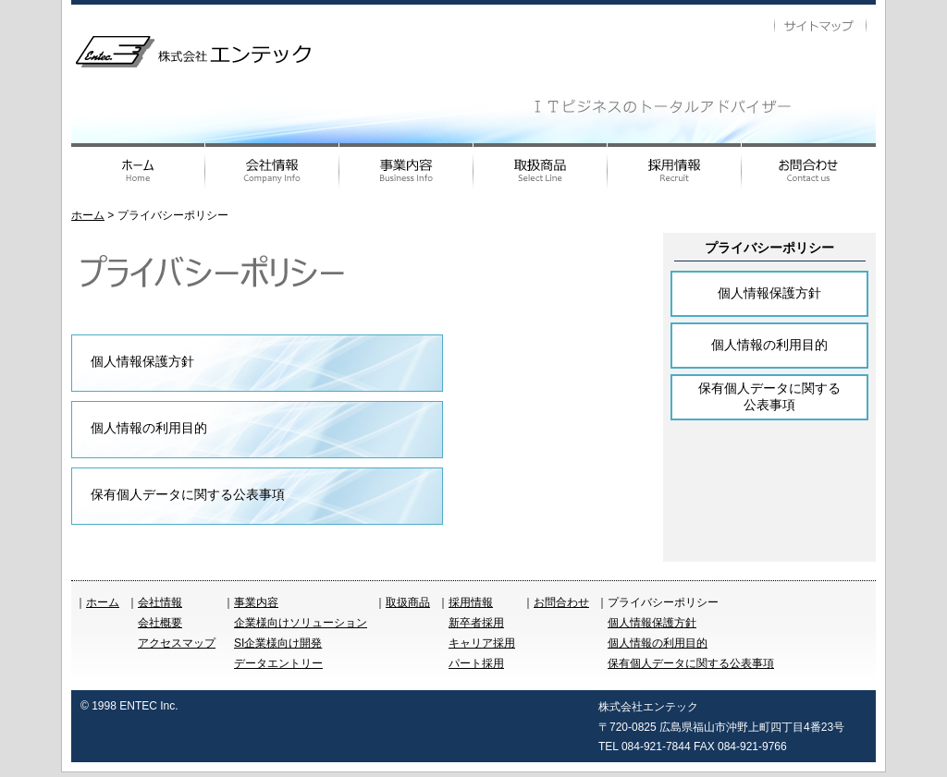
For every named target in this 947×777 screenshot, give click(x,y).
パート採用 (476, 663)
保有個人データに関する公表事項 (188, 494)
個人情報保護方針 (142, 361)
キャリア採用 (482, 643)
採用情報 (471, 602)
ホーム (88, 215)
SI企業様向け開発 (278, 643)
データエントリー (278, 663)
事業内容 (256, 602)
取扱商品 (408, 602)
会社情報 (160, 602)
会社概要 (160, 622)
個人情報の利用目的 (149, 427)
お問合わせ (561, 602)
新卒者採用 (476, 622)
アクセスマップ (176, 643)
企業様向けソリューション (300, 622)
